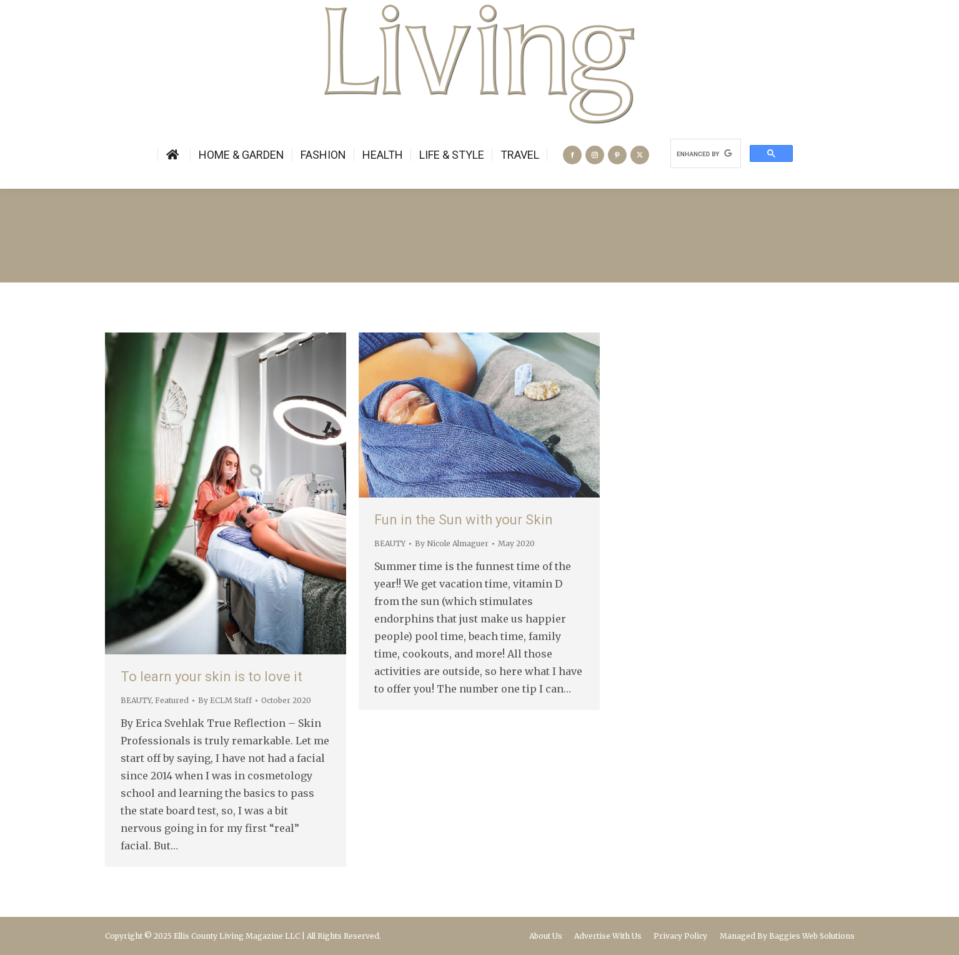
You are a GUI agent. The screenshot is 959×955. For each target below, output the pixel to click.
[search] (704, 153)
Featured (172, 700)
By (225, 700)
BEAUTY (136, 700)
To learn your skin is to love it (211, 676)
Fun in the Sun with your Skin (463, 520)
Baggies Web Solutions (812, 936)
